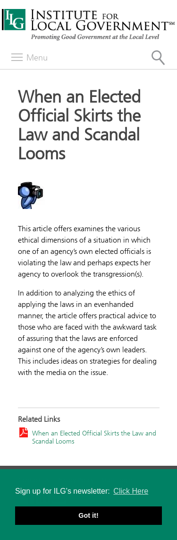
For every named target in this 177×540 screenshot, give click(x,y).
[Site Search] (158, 57)
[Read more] (89, 193)
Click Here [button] (130, 491)
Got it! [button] (88, 515)
